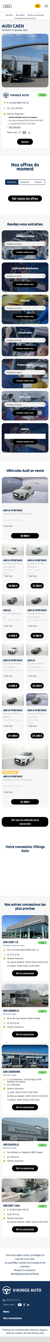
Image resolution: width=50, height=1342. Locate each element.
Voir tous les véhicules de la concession (25, 821)
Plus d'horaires (15, 127)
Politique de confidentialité (15, 1330)
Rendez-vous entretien (36, 15)
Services (38, 182)
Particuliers (11, 182)
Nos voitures (20, 15)
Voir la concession (25, 973)
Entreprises (25, 182)
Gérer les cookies (14, 1333)
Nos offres (9, 15)
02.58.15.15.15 (13, 1300)
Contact (25, 141)
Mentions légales (38, 1330)
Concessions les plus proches (25, 18)
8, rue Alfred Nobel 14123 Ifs (18, 102)
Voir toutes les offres (25, 198)
